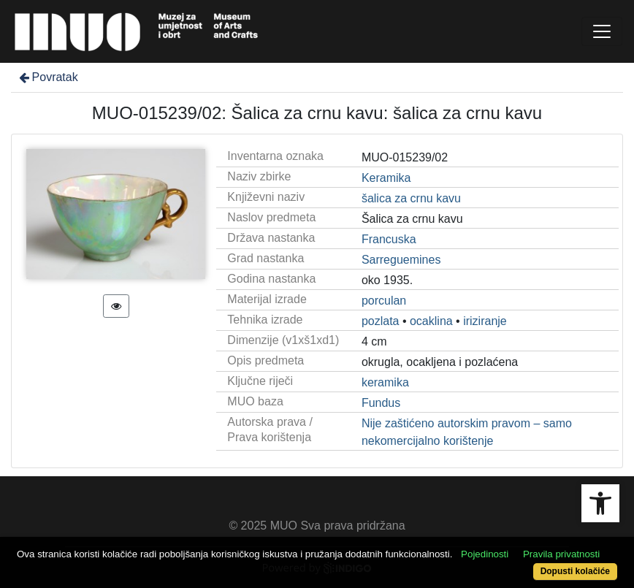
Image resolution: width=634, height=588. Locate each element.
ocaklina (431, 321)
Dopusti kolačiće (575, 571)
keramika (385, 382)
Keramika (386, 178)
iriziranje (485, 321)
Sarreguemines (401, 259)
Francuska (389, 239)
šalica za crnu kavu (411, 198)
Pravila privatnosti (561, 554)
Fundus (381, 403)
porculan (384, 300)
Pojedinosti (484, 554)
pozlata (381, 321)
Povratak (47, 77)
